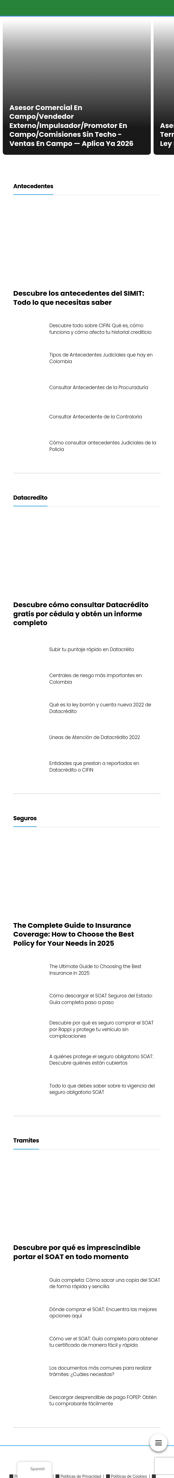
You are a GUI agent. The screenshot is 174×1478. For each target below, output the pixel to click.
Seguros (25, 818)
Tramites (26, 1140)
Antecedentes (33, 186)
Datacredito (30, 497)
